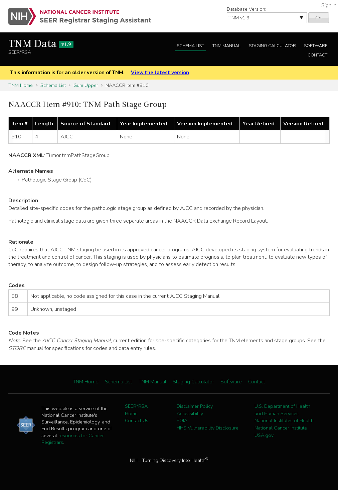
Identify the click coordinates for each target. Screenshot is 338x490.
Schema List (190, 46)
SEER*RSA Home (136, 410)
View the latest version (160, 72)
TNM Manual (226, 46)
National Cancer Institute (281, 427)
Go (318, 17)
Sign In (328, 5)
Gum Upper (85, 85)
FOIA (182, 420)
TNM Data (40, 44)
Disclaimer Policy (195, 406)
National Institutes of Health (284, 420)
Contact (317, 55)
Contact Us (136, 420)
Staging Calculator (272, 46)
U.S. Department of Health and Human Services (282, 410)
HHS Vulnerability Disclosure (207, 427)
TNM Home (20, 85)
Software (315, 46)
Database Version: (246, 9)
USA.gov (264, 435)
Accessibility (190, 413)
